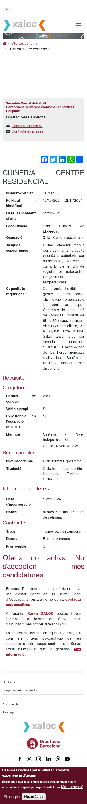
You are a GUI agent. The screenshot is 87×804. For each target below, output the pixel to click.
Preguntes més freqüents (20, 690)
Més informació (72, 787)
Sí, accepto (12, 796)
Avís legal (9, 712)
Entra (6, 9)
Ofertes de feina (24, 43)
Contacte (9, 682)
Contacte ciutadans (27, 126)
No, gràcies (33, 796)
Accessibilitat (12, 704)
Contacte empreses (28, 131)
